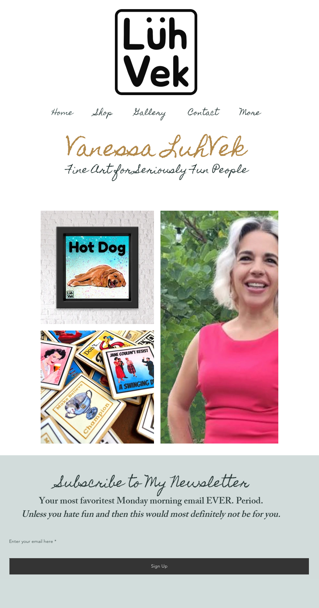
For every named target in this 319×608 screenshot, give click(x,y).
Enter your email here (31, 541)
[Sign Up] (159, 566)
